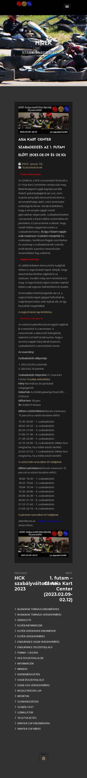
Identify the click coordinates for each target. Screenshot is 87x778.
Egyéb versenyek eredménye (36, 630)
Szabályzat (25, 706)
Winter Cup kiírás (29, 728)
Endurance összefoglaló (34, 647)
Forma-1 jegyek (27, 652)
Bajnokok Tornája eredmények (38, 609)
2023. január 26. (32, 163)
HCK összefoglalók (30, 658)
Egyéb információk (29, 625)
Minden (22, 668)
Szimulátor (25, 712)
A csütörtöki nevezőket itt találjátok (39, 461)
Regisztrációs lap (29, 690)
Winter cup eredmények (33, 723)
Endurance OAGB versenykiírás (38, 641)
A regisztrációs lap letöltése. (35, 312)
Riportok (23, 696)
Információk (25, 663)
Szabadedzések (32, 167)
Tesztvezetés (27, 717)
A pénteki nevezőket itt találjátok (38, 514)
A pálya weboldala (38, 379)
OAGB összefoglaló (30, 679)
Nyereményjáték (28, 674)
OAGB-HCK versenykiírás (33, 685)
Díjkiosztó (24, 620)
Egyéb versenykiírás (31, 636)
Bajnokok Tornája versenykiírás (39, 614)
